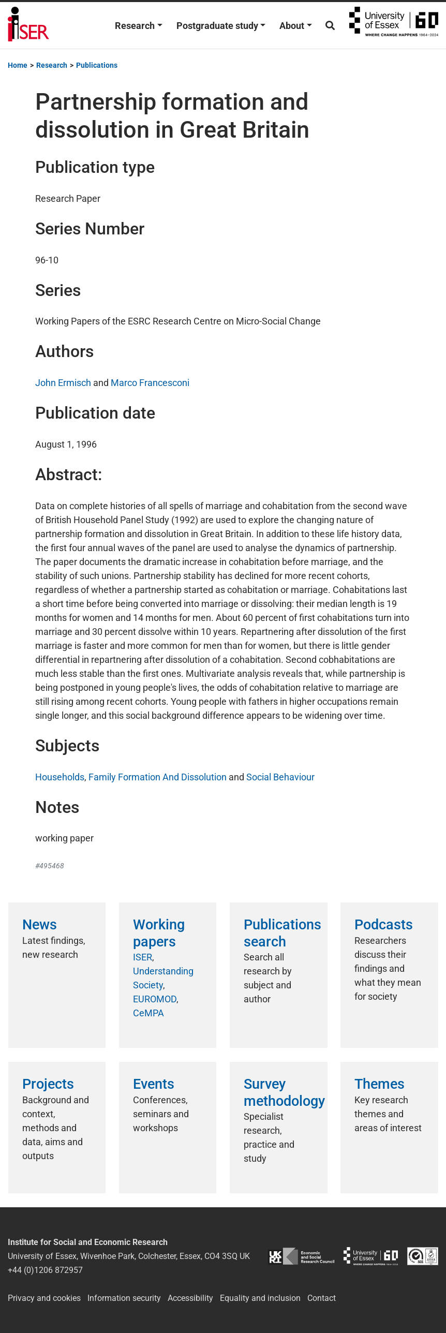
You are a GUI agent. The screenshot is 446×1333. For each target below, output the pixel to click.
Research (135, 25)
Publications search (282, 933)
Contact (321, 1298)
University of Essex (393, 25)
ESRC (301, 1256)
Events (153, 1084)
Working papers (159, 933)
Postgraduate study (217, 25)
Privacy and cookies (44, 1298)
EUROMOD (154, 999)
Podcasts (383, 924)
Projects (48, 1084)
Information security (124, 1298)
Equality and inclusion (260, 1298)
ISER (142, 957)
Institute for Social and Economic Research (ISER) (28, 25)
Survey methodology (284, 1092)
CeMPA (148, 1013)
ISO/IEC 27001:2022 (422, 1256)
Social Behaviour (280, 777)
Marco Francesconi (150, 382)
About (291, 25)
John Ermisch (63, 382)
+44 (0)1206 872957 (45, 1270)
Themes (379, 1084)
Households (59, 777)
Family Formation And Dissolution (157, 777)
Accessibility (190, 1298)
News (39, 924)
